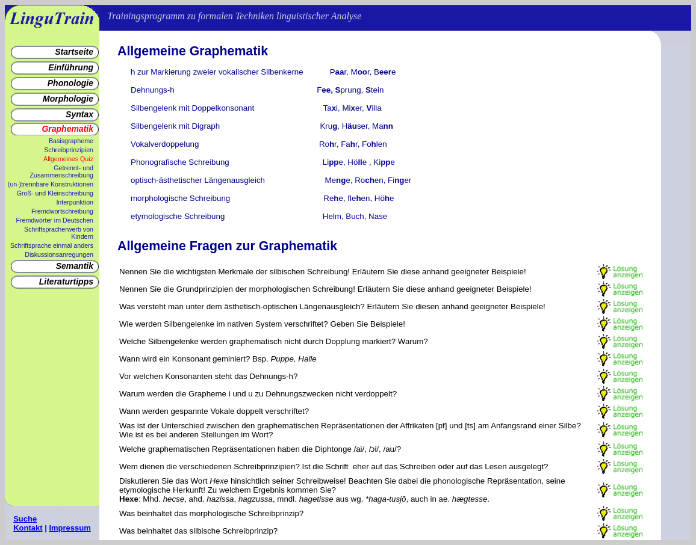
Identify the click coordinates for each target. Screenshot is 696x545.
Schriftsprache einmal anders (51, 245)
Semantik (74, 266)
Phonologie (70, 83)
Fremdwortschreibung (62, 211)
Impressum (69, 527)
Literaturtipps (66, 281)
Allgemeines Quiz (68, 158)
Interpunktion (74, 202)
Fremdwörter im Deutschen (54, 220)
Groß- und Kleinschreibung (55, 193)
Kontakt (27, 527)
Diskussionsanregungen (59, 254)
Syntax (79, 114)
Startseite (74, 52)
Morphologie (68, 98)
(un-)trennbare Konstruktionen (50, 184)
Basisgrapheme (71, 140)
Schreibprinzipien (68, 149)
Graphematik (67, 129)
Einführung (70, 67)
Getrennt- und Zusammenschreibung (61, 171)
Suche (25, 518)
